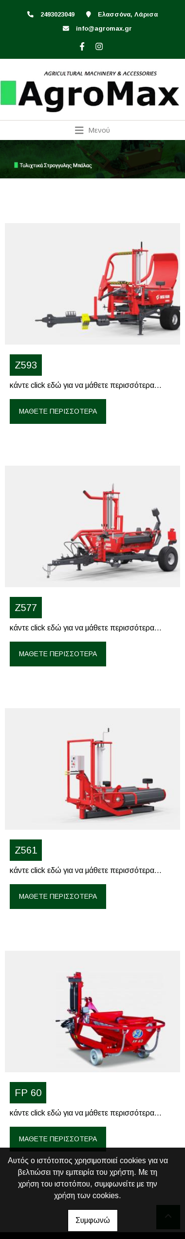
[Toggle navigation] (92, 130)
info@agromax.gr (104, 28)
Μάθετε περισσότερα (58, 411)
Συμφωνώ (92, 1220)
